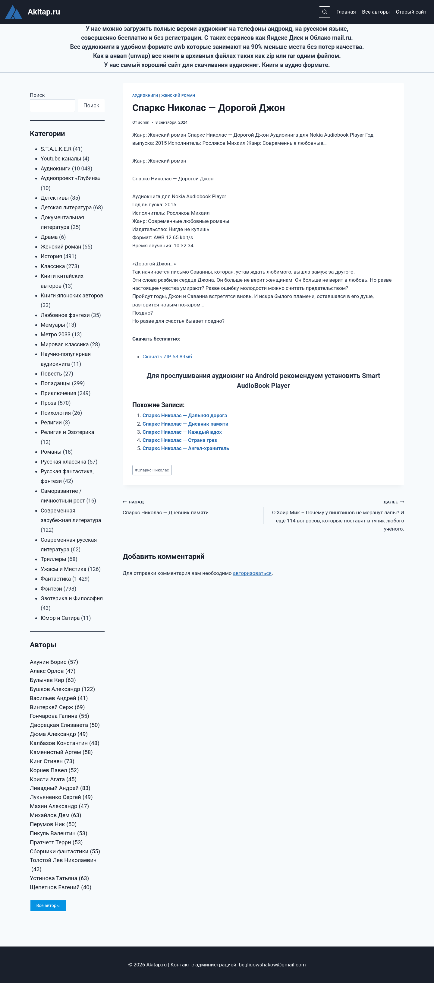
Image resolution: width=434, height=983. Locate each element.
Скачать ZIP (168, 357)
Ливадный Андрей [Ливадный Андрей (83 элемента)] (60, 788)
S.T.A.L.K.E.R (56, 149)
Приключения (58, 393)
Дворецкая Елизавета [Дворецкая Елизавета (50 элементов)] (65, 725)
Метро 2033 (56, 334)
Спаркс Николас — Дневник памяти (185, 424)
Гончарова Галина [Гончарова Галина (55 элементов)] (59, 716)
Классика (53, 266)
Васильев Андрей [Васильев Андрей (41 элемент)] (59, 698)
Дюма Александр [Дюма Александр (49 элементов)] (59, 734)
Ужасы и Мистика (63, 569)
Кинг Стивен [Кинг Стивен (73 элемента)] (52, 761)
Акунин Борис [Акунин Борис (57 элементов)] (54, 662)
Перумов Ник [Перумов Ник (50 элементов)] (53, 824)
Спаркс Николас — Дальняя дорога (185, 415)
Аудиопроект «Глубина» (70, 178)
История (51, 256)
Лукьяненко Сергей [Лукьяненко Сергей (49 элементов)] (61, 797)
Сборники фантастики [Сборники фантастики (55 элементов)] (65, 851)
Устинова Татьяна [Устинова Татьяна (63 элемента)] (59, 878)
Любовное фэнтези (65, 315)
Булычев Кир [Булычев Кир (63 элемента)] (53, 680)
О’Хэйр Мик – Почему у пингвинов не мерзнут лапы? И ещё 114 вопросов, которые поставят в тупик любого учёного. (336, 515)
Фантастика (56, 579)
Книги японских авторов (72, 295)
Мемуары (53, 325)
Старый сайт (411, 12)
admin (143, 122)
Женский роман (178, 96)
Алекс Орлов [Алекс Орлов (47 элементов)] (52, 671)
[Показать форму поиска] (324, 12)
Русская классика (63, 461)
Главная (346, 12)
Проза (48, 403)
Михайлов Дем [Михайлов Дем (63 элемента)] (55, 815)
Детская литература (66, 207)
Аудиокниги (145, 96)
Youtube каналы (61, 158)
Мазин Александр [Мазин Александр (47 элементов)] (59, 806)
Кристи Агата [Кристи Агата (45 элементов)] (53, 779)
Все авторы (376, 12)
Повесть (51, 373)
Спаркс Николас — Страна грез (180, 440)
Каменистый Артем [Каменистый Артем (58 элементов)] (61, 752)
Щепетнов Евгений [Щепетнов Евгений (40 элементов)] (60, 887)
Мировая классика (65, 344)
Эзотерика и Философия (72, 598)
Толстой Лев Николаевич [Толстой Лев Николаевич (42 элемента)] (63, 865)
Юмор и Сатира (60, 618)
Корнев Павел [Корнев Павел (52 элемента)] (54, 770)
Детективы (55, 198)
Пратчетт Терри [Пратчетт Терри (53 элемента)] (56, 842)
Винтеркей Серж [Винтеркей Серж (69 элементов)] (57, 707)
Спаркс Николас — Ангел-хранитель (186, 448)
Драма (49, 237)
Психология (56, 413)
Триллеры (53, 559)
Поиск (37, 95)
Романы (51, 452)
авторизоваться (252, 573)
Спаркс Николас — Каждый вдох (182, 432)
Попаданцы (56, 383)
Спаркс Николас (152, 470)
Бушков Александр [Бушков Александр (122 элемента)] (62, 689)
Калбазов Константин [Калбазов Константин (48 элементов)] (64, 743)
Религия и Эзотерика (67, 432)
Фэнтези (51, 588)
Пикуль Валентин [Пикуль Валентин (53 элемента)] (58, 833)
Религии (51, 422)
